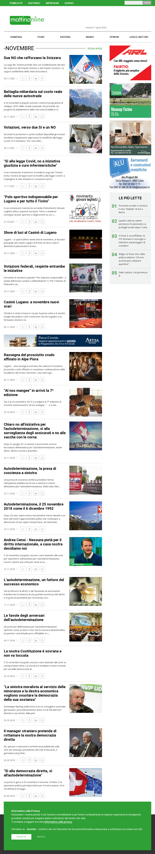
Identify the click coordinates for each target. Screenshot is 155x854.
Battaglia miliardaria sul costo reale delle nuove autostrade (33, 94)
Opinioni (114, 37)
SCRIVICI (69, 3)
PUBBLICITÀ (16, 3)
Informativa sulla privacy (58, 821)
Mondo (90, 37)
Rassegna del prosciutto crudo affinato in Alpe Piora (29, 357)
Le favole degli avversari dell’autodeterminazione (24, 617)
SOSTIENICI (34, 3)
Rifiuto (41, 837)
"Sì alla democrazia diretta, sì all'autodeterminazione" (28, 773)
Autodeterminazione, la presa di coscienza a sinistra (30, 470)
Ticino (40, 37)
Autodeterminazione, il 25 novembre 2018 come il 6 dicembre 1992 (33, 506)
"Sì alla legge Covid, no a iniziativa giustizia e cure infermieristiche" (32, 163)
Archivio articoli (94, 48)
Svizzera (65, 37)
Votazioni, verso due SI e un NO (30, 127)
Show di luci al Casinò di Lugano (30, 232)
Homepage (16, 37)
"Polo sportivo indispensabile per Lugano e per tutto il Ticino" (31, 199)
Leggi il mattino (139, 37)
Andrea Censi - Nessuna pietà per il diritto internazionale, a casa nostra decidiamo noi (33, 544)
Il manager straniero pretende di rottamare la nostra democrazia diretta (30, 735)
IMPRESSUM (52, 3)
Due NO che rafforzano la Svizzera (32, 58)
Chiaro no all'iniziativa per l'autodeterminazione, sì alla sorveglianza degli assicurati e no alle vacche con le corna (35, 430)
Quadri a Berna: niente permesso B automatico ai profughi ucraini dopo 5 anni (133, 224)
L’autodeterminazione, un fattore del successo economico (34, 582)
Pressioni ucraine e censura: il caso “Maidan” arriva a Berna (133, 209)
